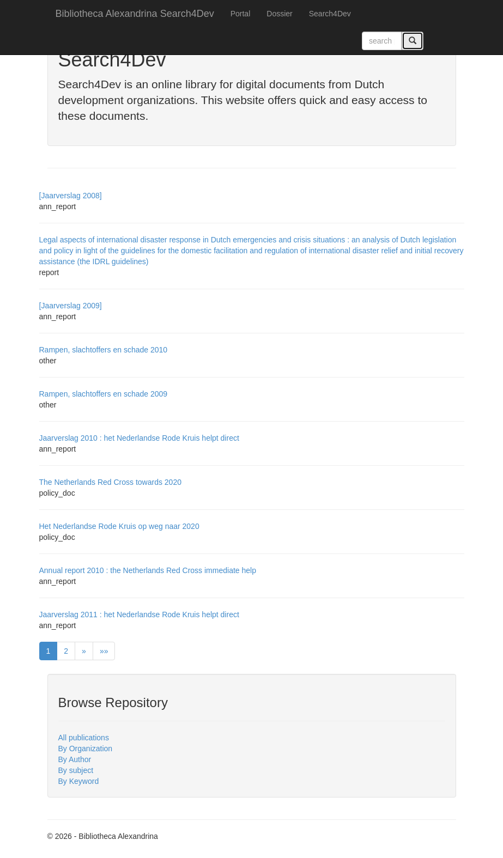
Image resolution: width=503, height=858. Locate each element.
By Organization (85, 748)
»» (104, 651)
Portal (241, 13)
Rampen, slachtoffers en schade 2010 (103, 349)
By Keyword (78, 781)
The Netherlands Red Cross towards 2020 (110, 482)
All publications (83, 737)
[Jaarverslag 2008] (70, 195)
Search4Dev (330, 13)
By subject (76, 770)
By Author (75, 759)
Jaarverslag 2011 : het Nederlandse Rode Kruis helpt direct (139, 614)
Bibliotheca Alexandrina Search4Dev (135, 13)
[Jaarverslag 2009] (70, 305)
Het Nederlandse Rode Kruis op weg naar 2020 (119, 526)
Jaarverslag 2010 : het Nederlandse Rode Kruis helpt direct (139, 438)
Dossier (279, 13)
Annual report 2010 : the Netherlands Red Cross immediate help (147, 570)
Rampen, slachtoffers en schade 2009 (103, 394)
